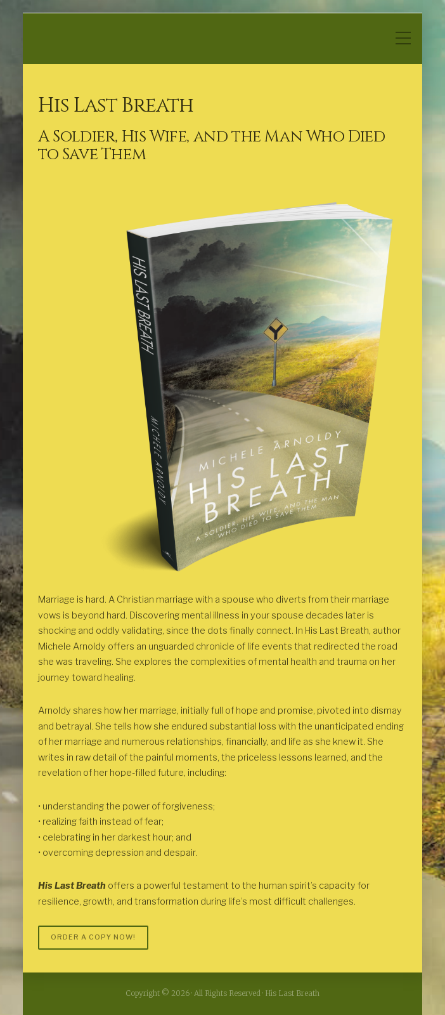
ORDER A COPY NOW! (93, 937)
